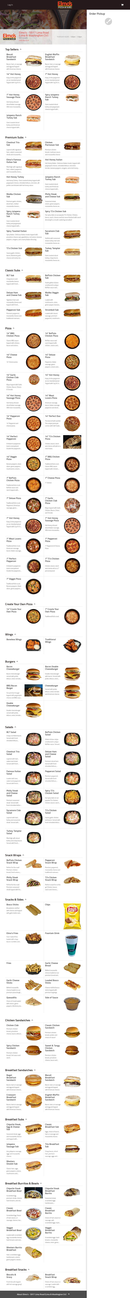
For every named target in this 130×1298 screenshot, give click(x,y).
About (43, 1294)
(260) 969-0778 (24, 40)
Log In (10, 5)
